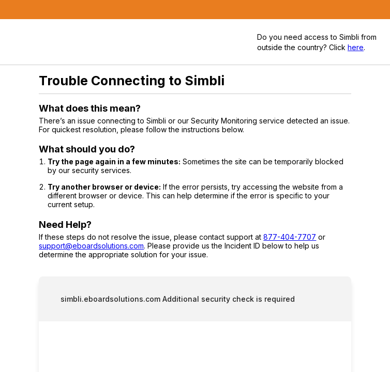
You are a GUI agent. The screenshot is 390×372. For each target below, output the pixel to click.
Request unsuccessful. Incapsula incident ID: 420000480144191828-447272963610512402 (195, 186)
